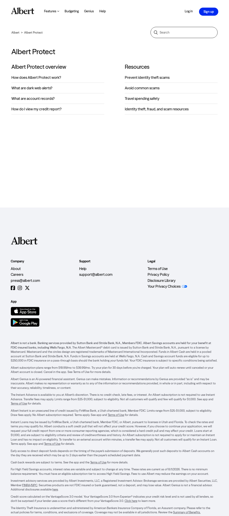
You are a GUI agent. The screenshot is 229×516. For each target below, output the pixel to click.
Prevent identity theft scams (147, 77)
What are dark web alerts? (31, 88)
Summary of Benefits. (187, 512)
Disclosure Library (162, 280)
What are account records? (33, 98)
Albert (15, 32)
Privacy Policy (158, 274)
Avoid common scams (142, 88)
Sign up (209, 12)
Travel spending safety (142, 98)
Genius (89, 11)
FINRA (26, 485)
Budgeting (72, 11)
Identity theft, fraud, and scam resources (157, 109)
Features (51, 11)
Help (102, 11)
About (16, 269)
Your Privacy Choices (164, 286)
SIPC (34, 485)
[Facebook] (13, 288)
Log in (189, 11)
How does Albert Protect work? (36, 77)
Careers (17, 274)
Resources (137, 67)
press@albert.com (25, 280)
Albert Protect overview (38, 67)
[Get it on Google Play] (25, 322)
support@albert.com (95, 274)
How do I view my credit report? (36, 109)
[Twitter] (27, 288)
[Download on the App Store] (25, 311)
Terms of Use (158, 269)
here (55, 489)
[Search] (184, 32)
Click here (131, 501)
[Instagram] (20, 288)
